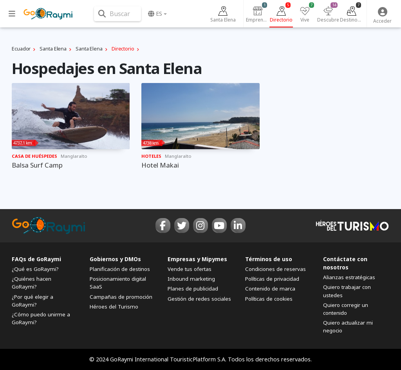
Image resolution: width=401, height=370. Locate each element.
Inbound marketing (191, 278)
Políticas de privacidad (272, 278)
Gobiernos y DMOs (115, 259)
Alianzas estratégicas (349, 277)
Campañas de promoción (121, 296)
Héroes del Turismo (114, 306)
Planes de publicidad (193, 288)
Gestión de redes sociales (199, 298)
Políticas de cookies (269, 298)
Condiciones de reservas (275, 269)
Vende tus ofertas (189, 269)
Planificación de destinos (120, 269)
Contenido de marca (270, 288)
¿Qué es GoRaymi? (35, 269)
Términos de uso (268, 259)
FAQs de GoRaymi (36, 259)
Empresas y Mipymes (197, 259)
